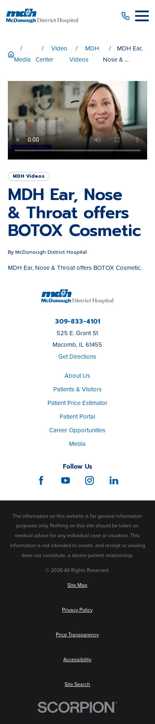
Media (77, 443)
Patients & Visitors (77, 389)
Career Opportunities (77, 430)
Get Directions (77, 356)
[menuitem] (77, 585)
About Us (77, 375)
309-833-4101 (77, 322)
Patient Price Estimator (77, 402)
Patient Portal (77, 416)
